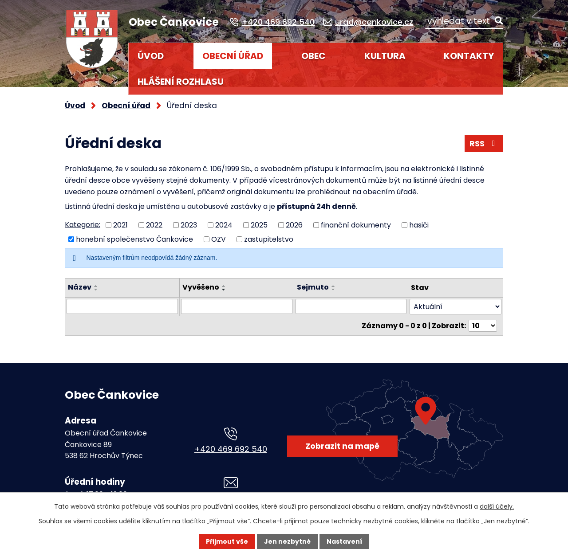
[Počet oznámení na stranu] (483, 326)
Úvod (151, 56)
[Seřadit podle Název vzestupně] (96, 286)
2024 (224, 225)
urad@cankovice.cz (230, 498)
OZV (218, 239)
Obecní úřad (232, 56)
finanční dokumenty (356, 225)
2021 (120, 225)
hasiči (419, 225)
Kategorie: (82, 225)
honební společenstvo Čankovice (134, 239)
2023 (189, 225)
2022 (154, 225)
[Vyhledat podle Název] (122, 306)
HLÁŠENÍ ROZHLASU (181, 81)
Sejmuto (313, 287)
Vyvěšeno (200, 287)
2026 (294, 225)
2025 (259, 225)
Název (79, 287)
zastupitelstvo (268, 239)
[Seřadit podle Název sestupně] (96, 289)
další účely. (497, 506)
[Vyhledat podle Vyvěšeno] (236, 306)
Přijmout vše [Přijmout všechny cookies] (227, 541)
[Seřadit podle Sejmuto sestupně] (334, 289)
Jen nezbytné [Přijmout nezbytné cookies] (287, 541)
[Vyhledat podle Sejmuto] (351, 306)
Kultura (385, 56)
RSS (483, 143)
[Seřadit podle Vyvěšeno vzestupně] (224, 286)
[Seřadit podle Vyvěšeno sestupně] (224, 289)
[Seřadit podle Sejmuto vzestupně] (334, 286)
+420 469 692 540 (230, 449)
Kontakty (469, 56)
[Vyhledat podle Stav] (455, 306)
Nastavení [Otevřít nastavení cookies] (344, 541)
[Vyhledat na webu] (464, 21)
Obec (313, 56)
